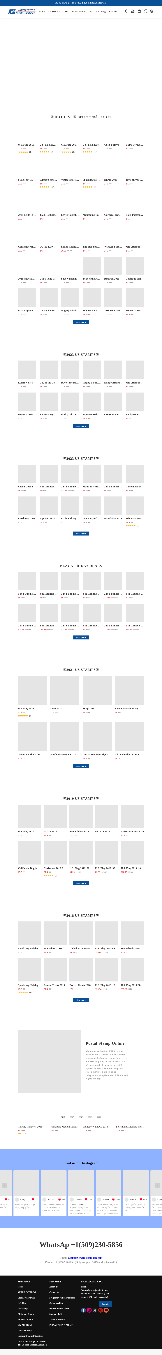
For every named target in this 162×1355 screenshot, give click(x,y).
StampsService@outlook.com (85, 1257)
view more (81, 322)
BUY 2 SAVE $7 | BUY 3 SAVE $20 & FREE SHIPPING (81, 3)
